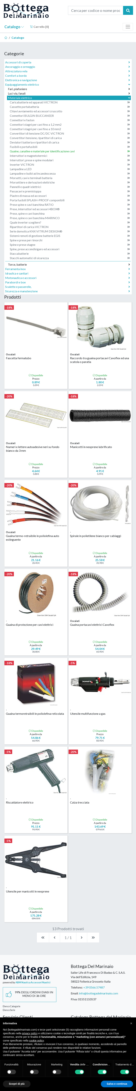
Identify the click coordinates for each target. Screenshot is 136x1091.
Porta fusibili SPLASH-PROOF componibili (70, 200)
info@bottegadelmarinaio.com (98, 993)
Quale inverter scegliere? (70, 222)
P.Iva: (74, 999)
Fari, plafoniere (69, 89)
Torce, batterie (69, 264)
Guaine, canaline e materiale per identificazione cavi (70, 151)
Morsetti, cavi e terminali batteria (70, 178)
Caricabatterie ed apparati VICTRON (70, 102)
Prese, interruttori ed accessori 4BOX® (70, 209)
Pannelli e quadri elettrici (70, 187)
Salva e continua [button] (117, 1083)
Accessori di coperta (67, 62)
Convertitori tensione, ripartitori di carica (70, 138)
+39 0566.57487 (94, 987)
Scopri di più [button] (17, 1083)
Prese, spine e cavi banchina (70, 213)
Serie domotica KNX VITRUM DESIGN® (70, 231)
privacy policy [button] (30, 1033)
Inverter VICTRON (70, 164)
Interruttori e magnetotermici (70, 155)
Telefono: (77, 987)
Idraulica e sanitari (67, 273)
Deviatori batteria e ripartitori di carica (70, 142)
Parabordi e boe (67, 282)
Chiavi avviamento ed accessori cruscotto (70, 111)
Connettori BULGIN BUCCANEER (70, 115)
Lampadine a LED (70, 169)
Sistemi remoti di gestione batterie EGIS (70, 236)
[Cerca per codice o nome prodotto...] (95, 10)
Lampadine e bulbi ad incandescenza (70, 173)
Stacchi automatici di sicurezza (70, 258)
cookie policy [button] (36, 1040)
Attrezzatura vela (67, 71)
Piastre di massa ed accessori (70, 196)
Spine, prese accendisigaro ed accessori (70, 249)
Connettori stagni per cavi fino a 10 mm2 (70, 129)
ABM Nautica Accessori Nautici (33, 982)
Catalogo (14, 26)
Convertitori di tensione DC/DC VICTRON (70, 133)
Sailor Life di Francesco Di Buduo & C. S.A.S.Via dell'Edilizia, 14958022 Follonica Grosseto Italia (98, 977)
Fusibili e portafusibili (70, 147)
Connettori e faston (70, 120)
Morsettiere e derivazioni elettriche (70, 182)
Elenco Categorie (11, 1006)
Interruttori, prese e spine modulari (70, 160)
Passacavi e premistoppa (70, 191)
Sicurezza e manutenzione (67, 291)
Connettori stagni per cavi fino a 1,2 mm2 (70, 124)
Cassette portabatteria (70, 107)
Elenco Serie (9, 1010)
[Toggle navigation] (128, 26)
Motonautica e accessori (67, 278)
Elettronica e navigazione (67, 80)
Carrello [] (39, 26)
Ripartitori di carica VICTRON (70, 227)
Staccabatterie (70, 253)
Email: (75, 993)
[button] (131, 1023)
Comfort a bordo (67, 75)
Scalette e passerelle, (67, 287)
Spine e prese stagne (70, 244)
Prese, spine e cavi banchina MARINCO (70, 218)
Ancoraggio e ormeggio (67, 67)
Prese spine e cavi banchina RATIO (70, 204)
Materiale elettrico (69, 98)
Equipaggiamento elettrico (68, 84)
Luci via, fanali (69, 93)
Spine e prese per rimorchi (70, 240)
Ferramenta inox (67, 269)
